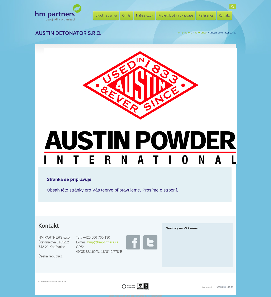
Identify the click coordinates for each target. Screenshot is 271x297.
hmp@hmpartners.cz (102, 242)
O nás (126, 15)
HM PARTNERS (184, 32)
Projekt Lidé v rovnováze (175, 15)
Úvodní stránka (106, 15)
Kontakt (224, 15)
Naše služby (144, 15)
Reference (206, 15)
